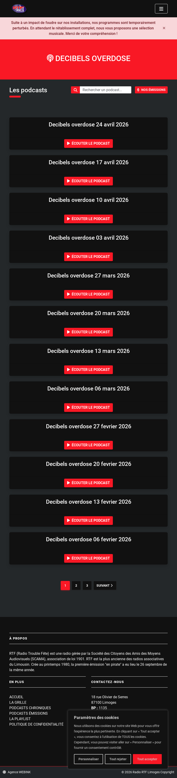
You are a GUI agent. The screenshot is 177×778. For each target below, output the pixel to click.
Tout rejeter (117, 759)
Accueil (16, 697)
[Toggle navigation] (161, 8)
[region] (118, 739)
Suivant (104, 585)
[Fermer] (164, 28)
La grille (17, 702)
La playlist (20, 719)
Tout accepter (147, 759)
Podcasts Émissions (28, 713)
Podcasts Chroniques (30, 708)
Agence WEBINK (17, 772)
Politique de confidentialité (36, 724)
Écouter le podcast (88, 143)
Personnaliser (88, 759)
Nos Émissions (151, 90)
